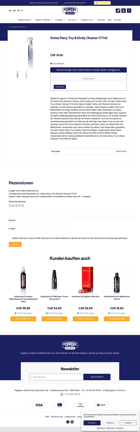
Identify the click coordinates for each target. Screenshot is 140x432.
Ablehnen (110, 423)
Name (12, 220)
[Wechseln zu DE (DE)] (10, 11)
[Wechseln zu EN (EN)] (14, 11)
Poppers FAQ (88, 20)
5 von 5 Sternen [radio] (22, 205)
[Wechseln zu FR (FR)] (18, 11)
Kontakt (117, 20)
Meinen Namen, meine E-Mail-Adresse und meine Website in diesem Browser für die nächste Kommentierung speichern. (70, 238)
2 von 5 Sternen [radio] (13, 205)
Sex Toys (73, 20)
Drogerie (60, 20)
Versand (101, 20)
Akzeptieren (92, 423)
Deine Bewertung (17, 201)
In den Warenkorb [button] (23, 319)
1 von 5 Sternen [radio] (10, 205)
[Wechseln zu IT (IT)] (22, 11)
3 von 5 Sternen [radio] (16, 205)
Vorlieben (128, 423)
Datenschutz (101, 428)
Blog (109, 20)
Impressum (119, 428)
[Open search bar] (129, 10)
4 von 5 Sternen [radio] (19, 205)
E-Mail (12, 228)
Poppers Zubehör (44, 20)
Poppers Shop (25, 20)
